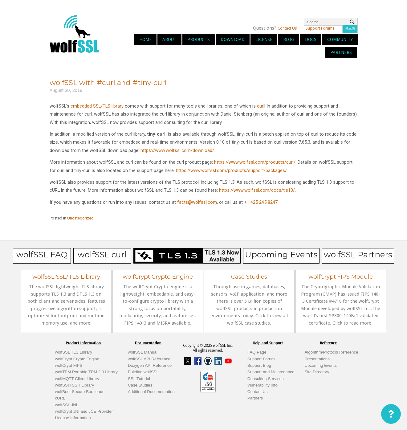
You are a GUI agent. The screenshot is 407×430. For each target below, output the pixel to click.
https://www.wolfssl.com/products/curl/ (254, 162)
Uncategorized (80, 218)
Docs (310, 39)
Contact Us (287, 28)
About (169, 39)
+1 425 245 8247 (260, 202)
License (263, 39)
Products (198, 39)
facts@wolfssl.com (196, 202)
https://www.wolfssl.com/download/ (177, 150)
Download (233, 39)
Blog (288, 39)
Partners (341, 52)
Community (340, 39)
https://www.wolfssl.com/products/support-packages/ (231, 170)
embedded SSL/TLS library (97, 106)
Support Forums (320, 28)
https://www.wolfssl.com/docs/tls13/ (257, 190)
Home (145, 39)
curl (260, 106)
